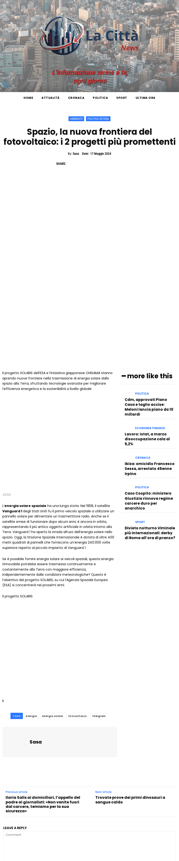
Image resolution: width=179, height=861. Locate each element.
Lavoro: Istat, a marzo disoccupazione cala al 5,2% (149, 366)
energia (31, 656)
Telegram (99, 656)
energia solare (52, 656)
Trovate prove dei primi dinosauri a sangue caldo (130, 740)
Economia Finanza (149, 359)
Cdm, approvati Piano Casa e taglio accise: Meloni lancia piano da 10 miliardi (149, 341)
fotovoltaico (77, 656)
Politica (141, 332)
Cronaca (142, 382)
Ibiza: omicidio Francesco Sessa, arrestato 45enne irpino (146, 390)
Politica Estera (98, 118)
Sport (139, 435)
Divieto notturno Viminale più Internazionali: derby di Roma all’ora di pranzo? (150, 443)
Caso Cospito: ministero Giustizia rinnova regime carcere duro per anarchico (148, 417)
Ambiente (76, 118)
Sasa (76, 153)
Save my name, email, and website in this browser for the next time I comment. (64, 831)
